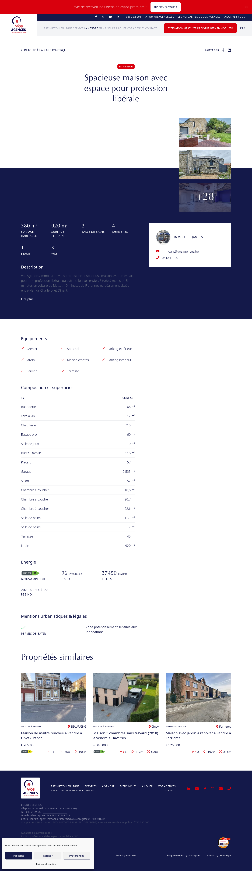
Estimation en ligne (58, 28)
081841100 (170, 258)
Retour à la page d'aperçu (43, 50)
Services (79, 28)
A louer (121, 28)
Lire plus (27, 299)
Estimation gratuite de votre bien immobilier (200, 28)
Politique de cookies (46, 864)
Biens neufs (107, 28)
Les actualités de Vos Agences (199, 16)
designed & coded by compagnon (183, 855)
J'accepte (18, 855)
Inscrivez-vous (234, 16)
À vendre (91, 28)
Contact (151, 28)
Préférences (76, 855)
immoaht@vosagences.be (180, 251)
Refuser (47, 855)
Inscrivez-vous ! (165, 7)
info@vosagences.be (159, 16)
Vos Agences (136, 28)
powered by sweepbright (218, 855)
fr (242, 28)
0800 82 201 (133, 16)
